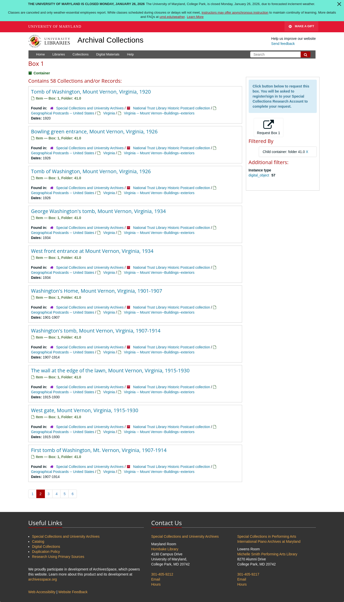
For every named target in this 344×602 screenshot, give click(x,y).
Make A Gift (301, 26)
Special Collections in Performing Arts (266, 536)
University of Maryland (54, 26)
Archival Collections (110, 40)
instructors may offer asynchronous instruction (235, 12)
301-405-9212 (162, 574)
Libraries (58, 54)
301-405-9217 (248, 574)
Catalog (38, 541)
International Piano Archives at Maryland (269, 541)
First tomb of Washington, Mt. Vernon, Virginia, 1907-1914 (98, 450)
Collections (81, 54)
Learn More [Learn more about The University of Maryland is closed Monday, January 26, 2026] (195, 17)
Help (130, 54)
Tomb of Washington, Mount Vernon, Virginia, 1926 (91, 171)
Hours (156, 584)
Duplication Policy (46, 552)
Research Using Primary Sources (58, 557)
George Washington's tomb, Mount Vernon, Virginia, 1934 (98, 211)
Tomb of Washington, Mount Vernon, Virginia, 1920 (91, 91)
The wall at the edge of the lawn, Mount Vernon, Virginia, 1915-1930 (110, 370)
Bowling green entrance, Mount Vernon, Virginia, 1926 (94, 131)
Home (40, 54)
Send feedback (283, 44)
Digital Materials (107, 54)
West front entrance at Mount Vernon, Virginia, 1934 (92, 251)
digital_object (259, 175)
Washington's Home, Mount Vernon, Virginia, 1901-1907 (96, 290)
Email (155, 579)
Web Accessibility (41, 592)
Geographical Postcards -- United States (62, 113)
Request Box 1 (268, 127)
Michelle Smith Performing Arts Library (267, 554)
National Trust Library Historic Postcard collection (171, 108)
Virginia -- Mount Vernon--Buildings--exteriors (159, 113)
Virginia (109, 113)
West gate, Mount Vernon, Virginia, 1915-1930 (84, 410)
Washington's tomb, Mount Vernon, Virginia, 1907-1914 (95, 330)
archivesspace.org (42, 579)
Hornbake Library (164, 549)
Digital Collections (46, 547)
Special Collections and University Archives (90, 108)
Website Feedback (73, 592)
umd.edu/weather (172, 17)
